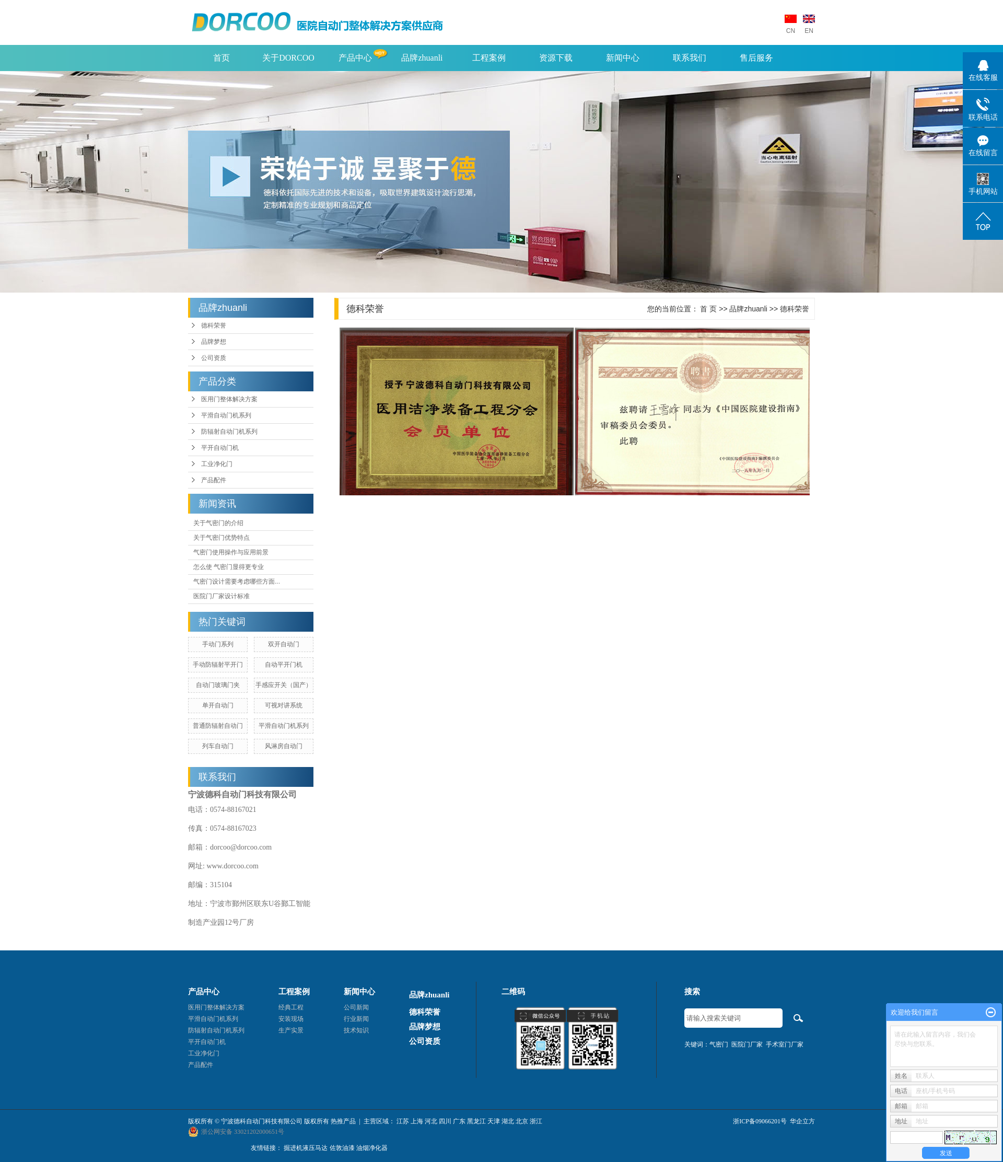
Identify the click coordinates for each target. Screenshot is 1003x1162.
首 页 (708, 309)
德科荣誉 (213, 325)
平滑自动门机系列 (226, 415)
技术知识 (356, 1030)
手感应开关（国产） (283, 685)
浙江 (536, 1121)
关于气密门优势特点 (221, 537)
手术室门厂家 (784, 1044)
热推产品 (343, 1121)
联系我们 (689, 57)
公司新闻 (356, 1007)
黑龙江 (476, 1121)
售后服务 (756, 57)
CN (790, 30)
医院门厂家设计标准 (221, 596)
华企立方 (802, 1121)
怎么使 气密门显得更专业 (228, 567)
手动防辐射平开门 (218, 664)
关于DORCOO (288, 57)
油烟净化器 (372, 1148)
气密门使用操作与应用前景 (231, 552)
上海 (417, 1121)
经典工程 (291, 1007)
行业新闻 (356, 1018)
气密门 (718, 1044)
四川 (445, 1121)
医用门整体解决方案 (229, 399)
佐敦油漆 (342, 1148)
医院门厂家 (747, 1044)
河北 (431, 1121)
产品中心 (355, 57)
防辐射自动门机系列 (229, 431)
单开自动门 (218, 705)
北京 (522, 1121)
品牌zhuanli (421, 57)
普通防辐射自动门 (218, 725)
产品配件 (213, 480)
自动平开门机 (283, 664)
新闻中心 (622, 57)
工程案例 (489, 57)
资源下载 (556, 57)
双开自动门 (283, 644)
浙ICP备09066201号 (760, 1121)
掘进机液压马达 (306, 1148)
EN (808, 30)
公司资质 (213, 358)
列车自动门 (218, 746)
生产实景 (291, 1030)
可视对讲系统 (283, 705)
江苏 (402, 1121)
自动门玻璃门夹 (218, 685)
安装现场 (291, 1018)
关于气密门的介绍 (218, 523)
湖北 (507, 1121)
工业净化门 (216, 464)
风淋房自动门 (283, 746)
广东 (459, 1121)
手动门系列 (218, 644)
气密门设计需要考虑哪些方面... (236, 581)
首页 (221, 57)
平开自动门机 (220, 447)
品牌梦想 (213, 341)
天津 (493, 1121)
